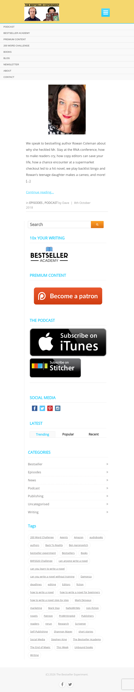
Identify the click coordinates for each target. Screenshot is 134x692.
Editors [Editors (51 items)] (66, 584)
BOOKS (7, 52)
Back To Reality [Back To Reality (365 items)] (54, 545)
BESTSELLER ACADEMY (16, 33)
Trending (42, 434)
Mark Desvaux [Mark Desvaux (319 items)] (83, 600)
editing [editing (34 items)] (52, 584)
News (32, 480)
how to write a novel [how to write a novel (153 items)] (42, 592)
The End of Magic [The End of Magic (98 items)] (40, 647)
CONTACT (8, 77)
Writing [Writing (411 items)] (34, 655)
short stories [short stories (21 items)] (86, 631)
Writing (33, 512)
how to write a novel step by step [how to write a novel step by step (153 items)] (49, 600)
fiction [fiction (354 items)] (80, 584)
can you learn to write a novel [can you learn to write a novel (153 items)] (47, 568)
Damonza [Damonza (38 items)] (86, 576)
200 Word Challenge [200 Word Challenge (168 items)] (42, 537)
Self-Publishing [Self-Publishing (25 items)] (39, 631)
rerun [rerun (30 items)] (48, 623)
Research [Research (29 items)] (63, 623)
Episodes (36, 203)
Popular (68, 434)
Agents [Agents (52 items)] (64, 537)
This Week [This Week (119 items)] (62, 647)
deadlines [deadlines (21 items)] (36, 584)
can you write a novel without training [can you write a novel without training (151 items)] (52, 576)
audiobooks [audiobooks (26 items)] (96, 537)
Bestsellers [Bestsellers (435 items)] (68, 553)
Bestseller (35, 464)
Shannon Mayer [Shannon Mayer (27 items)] (63, 631)
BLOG (6, 58)
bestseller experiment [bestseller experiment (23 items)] (43, 553)
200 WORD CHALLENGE (16, 45)
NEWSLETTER (11, 64)
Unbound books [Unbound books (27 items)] (84, 647)
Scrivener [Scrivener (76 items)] (80, 623)
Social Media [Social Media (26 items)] (37, 639)
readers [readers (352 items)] (34, 623)
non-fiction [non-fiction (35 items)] (92, 608)
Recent (94, 434)
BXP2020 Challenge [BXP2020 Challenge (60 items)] (41, 561)
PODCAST (8, 26)
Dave (65, 203)
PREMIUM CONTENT (14, 39)
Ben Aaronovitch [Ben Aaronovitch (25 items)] (78, 545)
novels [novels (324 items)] (34, 615)
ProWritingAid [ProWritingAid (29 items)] (67, 615)
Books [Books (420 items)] (84, 553)
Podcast (51, 203)
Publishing (35, 496)
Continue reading (38, 192)
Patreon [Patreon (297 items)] (48, 615)
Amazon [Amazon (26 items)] (78, 537)
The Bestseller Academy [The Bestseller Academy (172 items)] (87, 639)
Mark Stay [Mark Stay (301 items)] (54, 608)
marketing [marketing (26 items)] (36, 608)
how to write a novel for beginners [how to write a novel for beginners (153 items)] (80, 592)
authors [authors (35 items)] (34, 545)
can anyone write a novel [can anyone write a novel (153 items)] (73, 561)
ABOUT (7, 70)
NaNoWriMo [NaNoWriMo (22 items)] (73, 608)
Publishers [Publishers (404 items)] (87, 615)
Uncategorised (38, 504)
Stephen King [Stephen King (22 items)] (59, 639)
